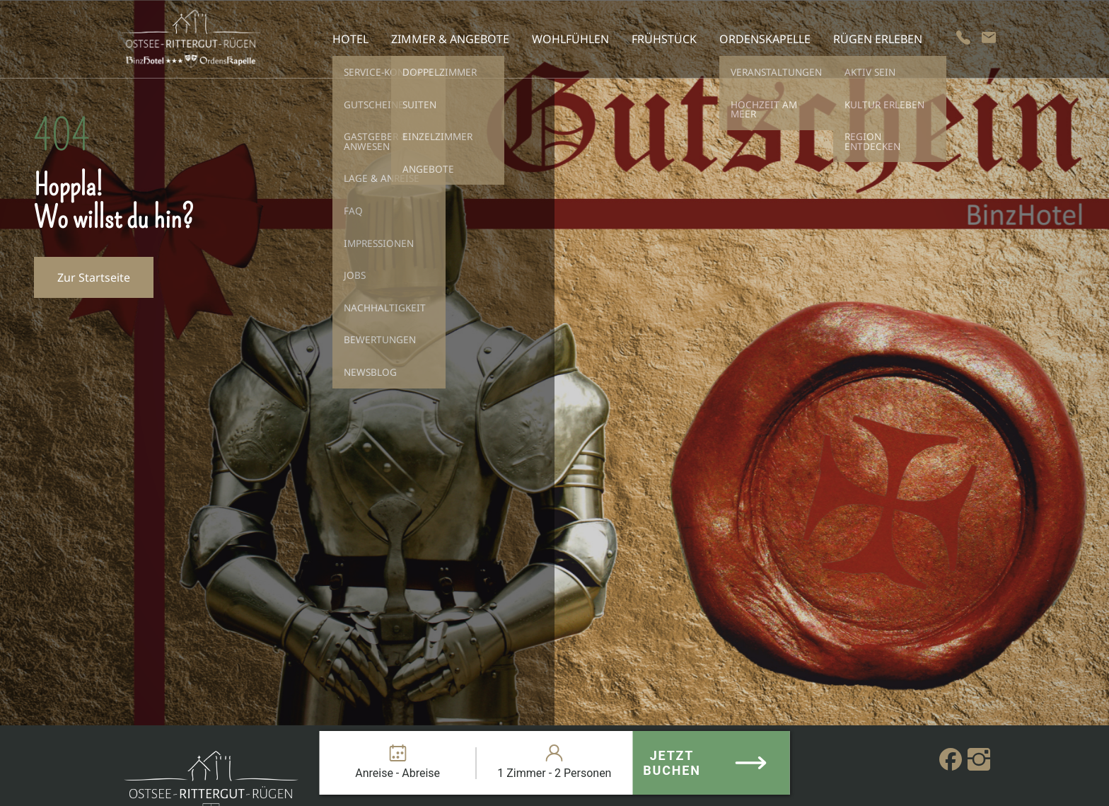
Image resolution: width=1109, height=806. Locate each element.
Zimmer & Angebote (450, 39)
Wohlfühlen (570, 39)
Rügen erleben (877, 39)
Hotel (350, 39)
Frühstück (664, 39)
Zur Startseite (93, 277)
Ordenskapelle (765, 39)
